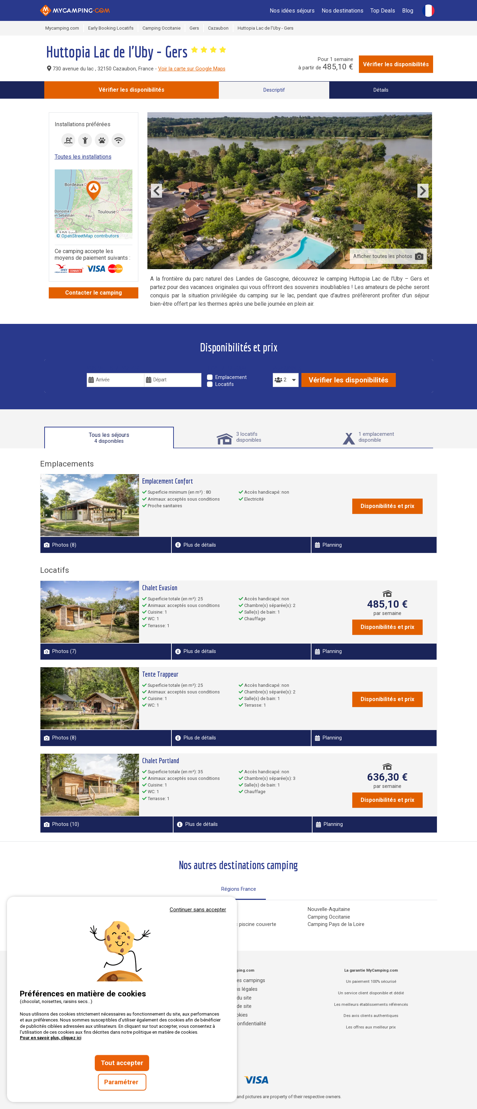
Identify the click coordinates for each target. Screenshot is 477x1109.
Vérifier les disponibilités (396, 64)
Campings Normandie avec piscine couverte (226, 924)
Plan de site (238, 1006)
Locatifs (224, 384)
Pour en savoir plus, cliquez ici (50, 1037)
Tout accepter (122, 1063)
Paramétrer (122, 1082)
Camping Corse (194, 909)
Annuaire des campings (238, 980)
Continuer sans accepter (198, 909)
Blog (407, 10)
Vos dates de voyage (114, 368)
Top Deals (382, 10)
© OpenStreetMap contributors (87, 235)
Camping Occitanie (329, 917)
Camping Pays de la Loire (336, 924)
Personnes (286, 368)
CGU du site (238, 998)
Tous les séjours (109, 438)
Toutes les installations (83, 156)
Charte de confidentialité (238, 1024)
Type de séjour (226, 368)
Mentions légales (238, 989)
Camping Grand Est (198, 917)
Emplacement (231, 377)
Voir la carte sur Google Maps (191, 69)
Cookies (239, 1015)
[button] (94, 191)
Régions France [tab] (238, 889)
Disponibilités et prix (387, 506)
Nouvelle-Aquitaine (329, 909)
